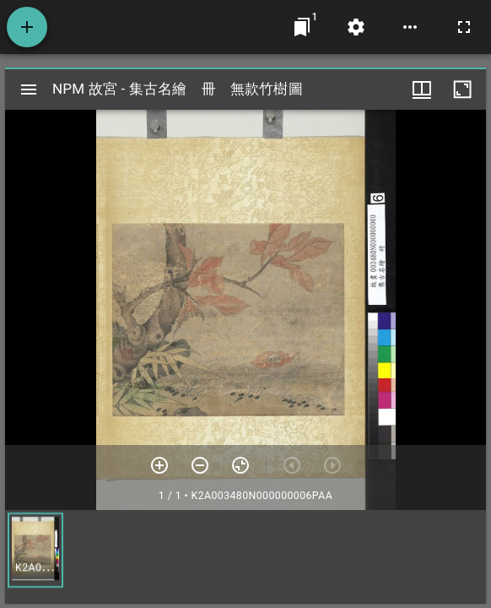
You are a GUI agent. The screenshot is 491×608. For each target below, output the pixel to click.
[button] (35, 550)
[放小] (200, 465)
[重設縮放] (240, 465)
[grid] (245, 556)
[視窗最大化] (462, 89)
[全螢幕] (464, 27)
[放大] (159, 465)
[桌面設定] (356, 27)
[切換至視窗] (302, 27)
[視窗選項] (422, 89)
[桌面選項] (410, 27)
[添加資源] (27, 27)
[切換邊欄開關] (28, 89)
